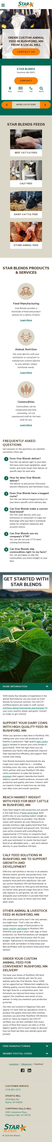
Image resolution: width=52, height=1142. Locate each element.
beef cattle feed (30, 812)
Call (31, 89)
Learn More (26, 320)
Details (20, 89)
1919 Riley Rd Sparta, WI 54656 (13, 1101)
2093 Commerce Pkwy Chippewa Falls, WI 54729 (18, 1114)
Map (10, 89)
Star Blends (26, 69)
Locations (13, 1064)
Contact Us (26, 51)
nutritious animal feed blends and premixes (23, 708)
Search (41, 89)
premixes (7, 776)
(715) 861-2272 (13, 1089)
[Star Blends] (26, 4)
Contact (26, 80)
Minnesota (26, 1064)
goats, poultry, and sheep (15, 928)
